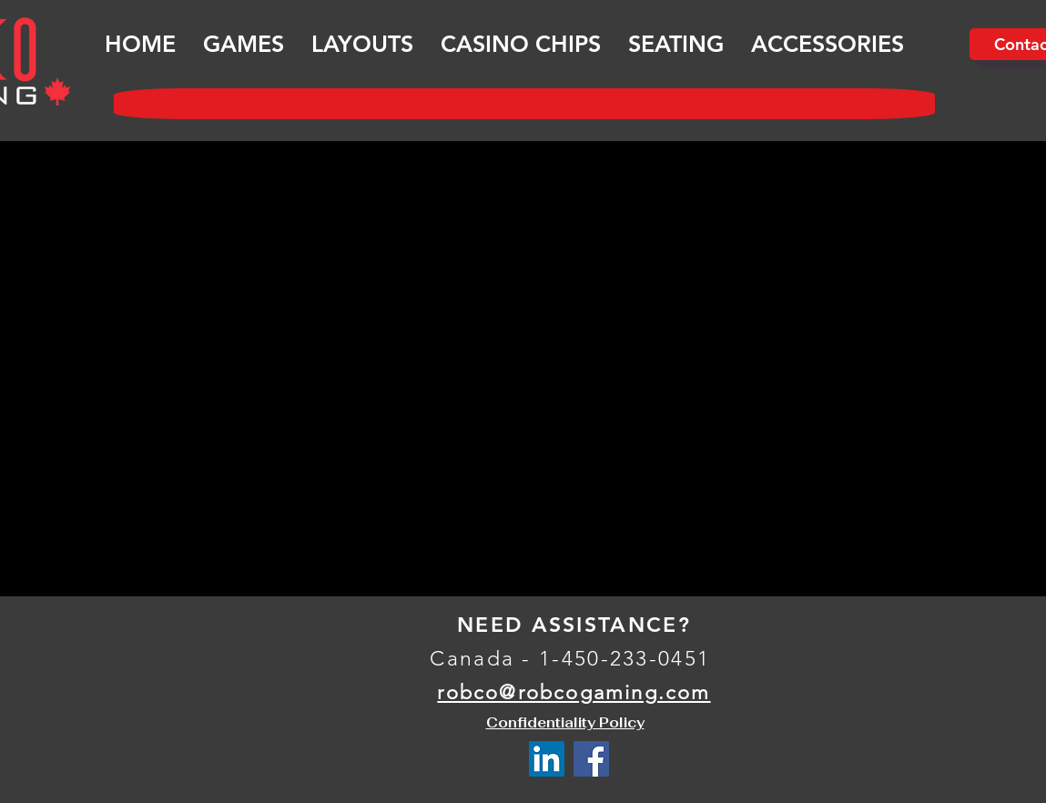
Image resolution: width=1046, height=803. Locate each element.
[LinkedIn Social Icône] (546, 759)
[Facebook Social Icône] (591, 759)
